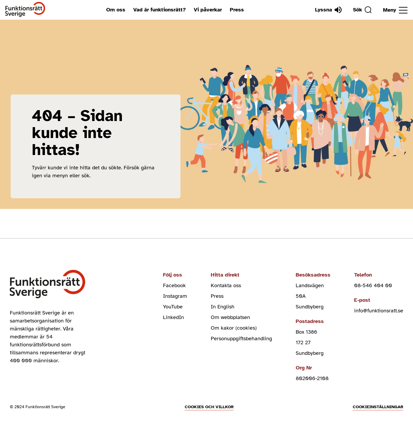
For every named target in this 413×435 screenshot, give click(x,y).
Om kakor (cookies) (234, 328)
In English (222, 306)
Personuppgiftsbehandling (241, 338)
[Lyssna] (328, 9)
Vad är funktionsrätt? (159, 9)
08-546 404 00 (373, 285)
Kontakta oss (226, 285)
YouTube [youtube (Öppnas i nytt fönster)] (173, 306)
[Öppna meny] (395, 10)
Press (237, 9)
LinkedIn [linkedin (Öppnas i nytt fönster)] (173, 317)
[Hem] (25, 10)
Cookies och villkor (209, 407)
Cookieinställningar (378, 407)
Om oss (115, 9)
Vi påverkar (208, 9)
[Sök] (362, 9)
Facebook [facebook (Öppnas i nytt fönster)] (174, 285)
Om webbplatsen (230, 317)
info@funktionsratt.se (378, 310)
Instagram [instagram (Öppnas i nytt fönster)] (175, 296)
